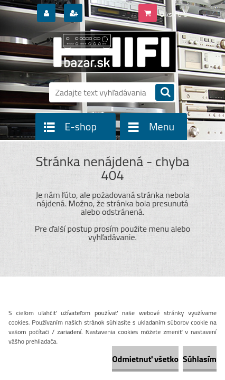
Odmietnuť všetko (145, 359)
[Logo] (106, 51)
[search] (164, 93)
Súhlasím (200, 359)
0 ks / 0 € (173, 14)
